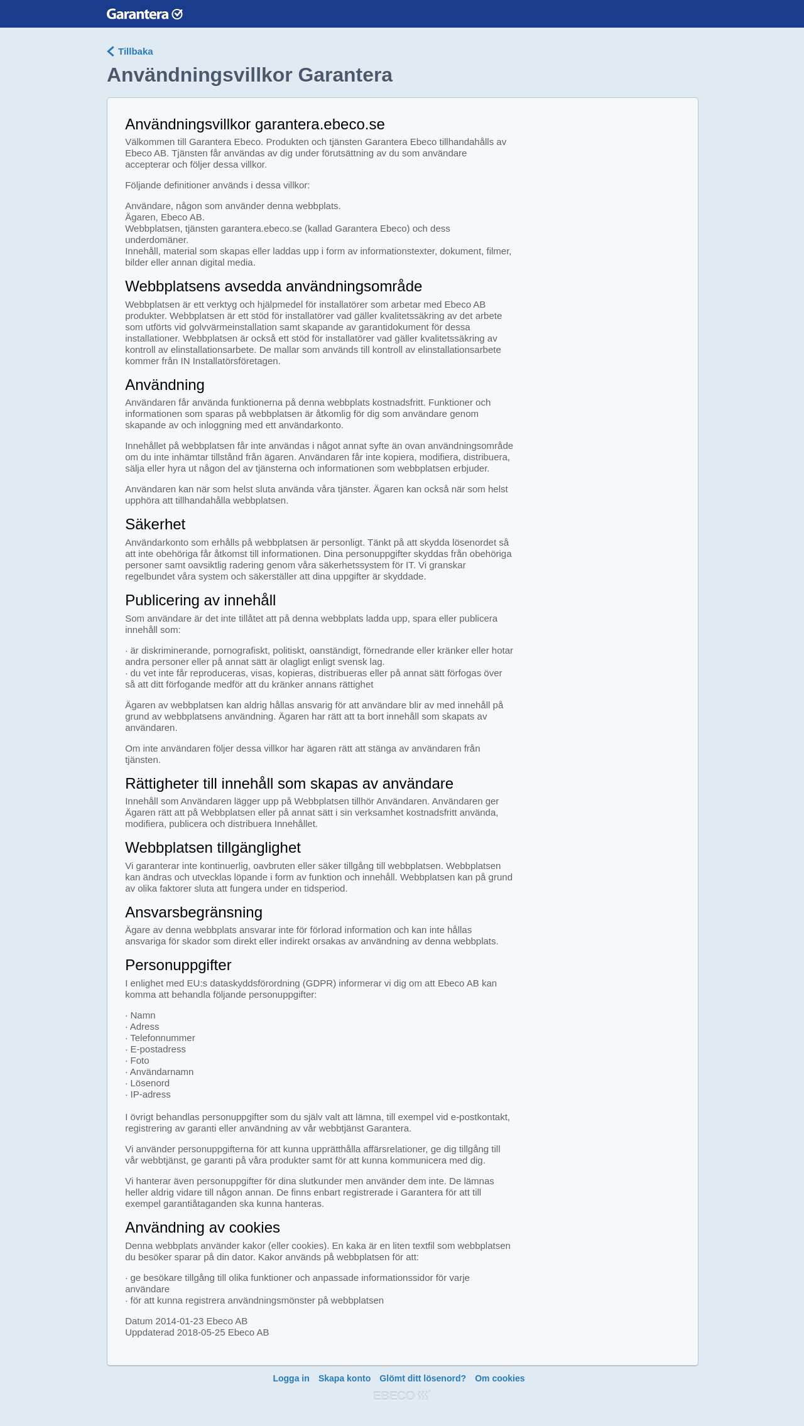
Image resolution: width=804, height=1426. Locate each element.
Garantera (145, 13)
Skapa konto (344, 1378)
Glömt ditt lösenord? (422, 1378)
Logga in (291, 1378)
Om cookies (499, 1378)
